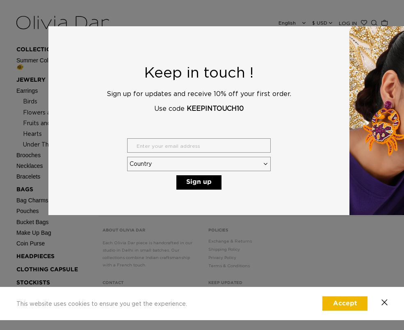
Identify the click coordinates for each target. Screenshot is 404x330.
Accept (345, 303)
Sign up (199, 182)
